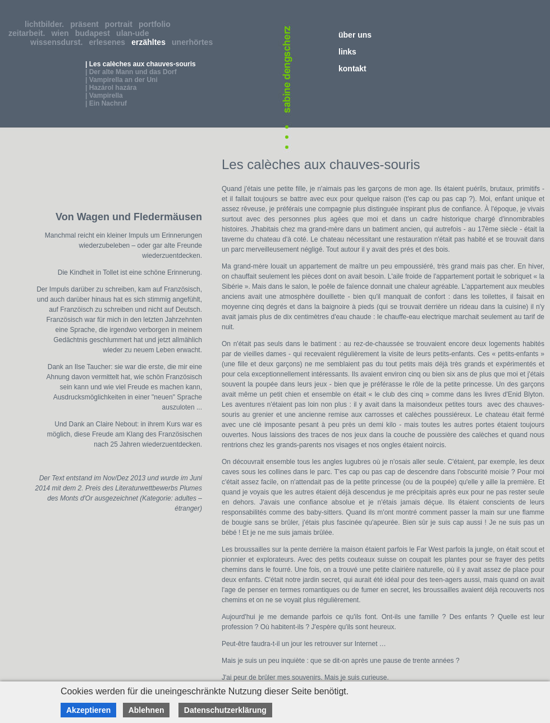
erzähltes (150, 42)
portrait (121, 24)
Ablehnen (146, 710)
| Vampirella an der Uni (121, 80)
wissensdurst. (58, 42)
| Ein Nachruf (106, 103)
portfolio (157, 24)
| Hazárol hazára (110, 88)
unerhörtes (194, 42)
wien (62, 33)
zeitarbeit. (28, 33)
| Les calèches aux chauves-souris (140, 64)
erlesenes (109, 42)
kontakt (352, 68)
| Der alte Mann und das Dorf (131, 72)
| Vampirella (104, 95)
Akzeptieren (88, 710)
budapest (94, 33)
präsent (86, 24)
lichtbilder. (46, 24)
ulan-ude (134, 33)
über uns (355, 34)
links (347, 51)
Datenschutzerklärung (225, 710)
